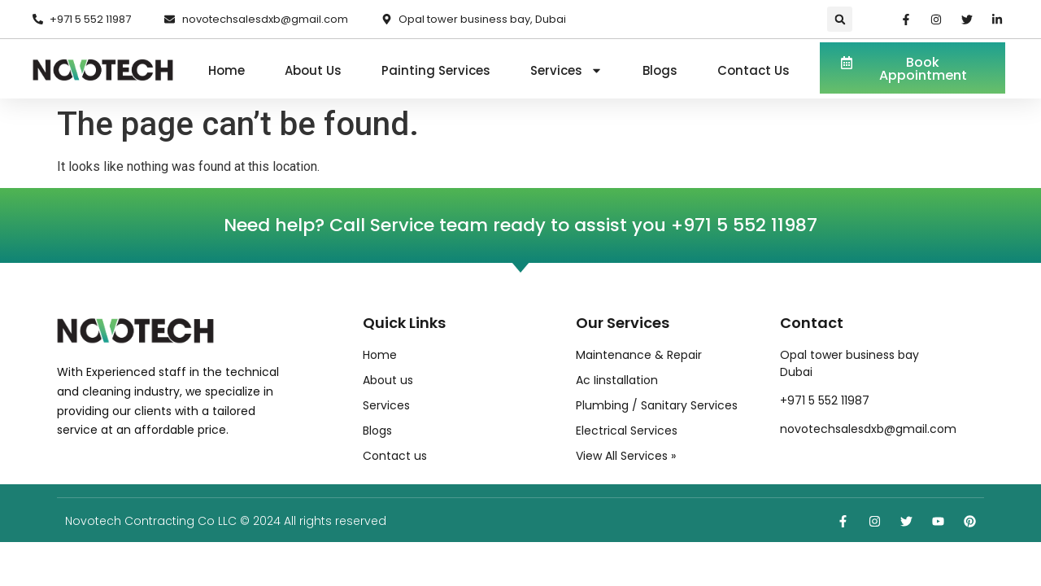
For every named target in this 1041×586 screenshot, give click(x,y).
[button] (839, 19)
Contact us (753, 70)
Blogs (659, 70)
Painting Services (435, 70)
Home (226, 70)
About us (313, 70)
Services (566, 71)
